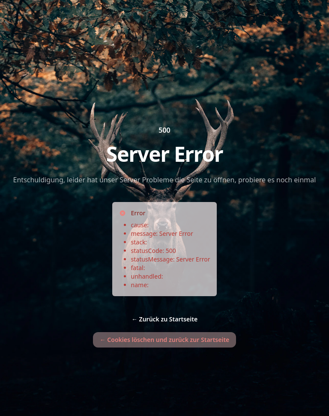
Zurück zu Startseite (164, 319)
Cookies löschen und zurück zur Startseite (165, 340)
